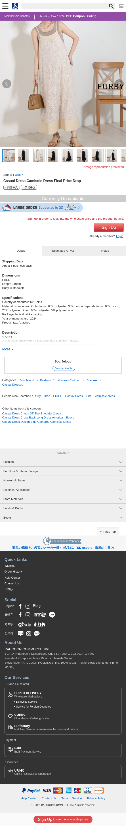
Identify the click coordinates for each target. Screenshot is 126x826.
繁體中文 (30, 187)
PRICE (57, 396)
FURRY (18, 174)
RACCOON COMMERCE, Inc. (27, 649)
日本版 (8, 589)
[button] (6, 84)
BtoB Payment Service (27, 749)
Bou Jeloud (63, 361)
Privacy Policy (96, 798)
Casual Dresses (12, 384)
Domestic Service (26, 701)
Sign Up (109, 227)
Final (89, 396)
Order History (13, 571)
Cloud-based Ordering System (32, 716)
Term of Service (71, 798)
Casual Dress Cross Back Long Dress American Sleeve (38, 417)
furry (38, 396)
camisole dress (105, 396)
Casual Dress (74, 396)
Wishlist (9, 565)
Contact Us (11, 583)
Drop (47, 396)
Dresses (92, 380)
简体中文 (12, 187)
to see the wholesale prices (63, 819)
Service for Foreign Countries (33, 706)
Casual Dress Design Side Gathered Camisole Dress (36, 421)
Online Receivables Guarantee (32, 772)
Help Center (12, 577)
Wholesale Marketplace (28, 694)
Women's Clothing (69, 380)
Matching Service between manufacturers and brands (46, 727)
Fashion (45, 380)
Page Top (109, 531)
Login (119, 236)
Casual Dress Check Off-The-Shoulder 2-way (31, 413)
